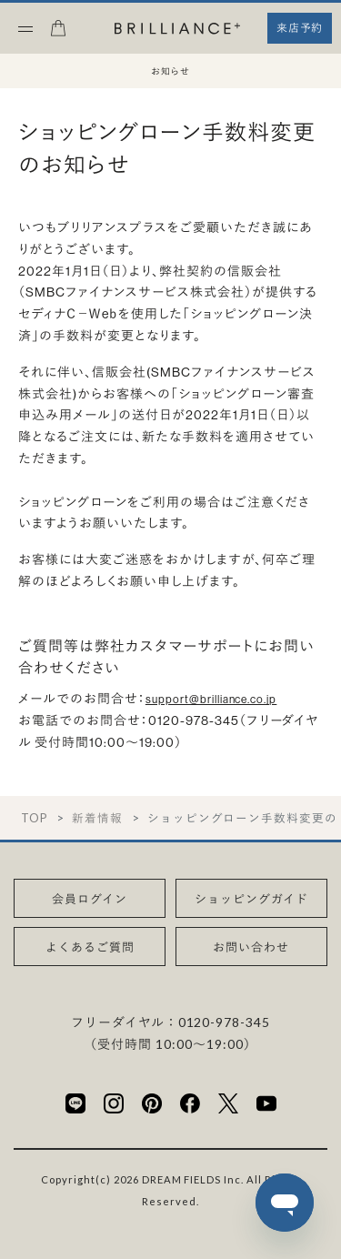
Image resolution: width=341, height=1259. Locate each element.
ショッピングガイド (251, 898)
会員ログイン (89, 898)
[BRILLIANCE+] (177, 29)
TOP (34, 818)
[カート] (58, 33)
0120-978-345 (224, 1022)
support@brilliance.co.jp (211, 699)
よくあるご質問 (90, 947)
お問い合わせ (251, 947)
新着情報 (97, 818)
